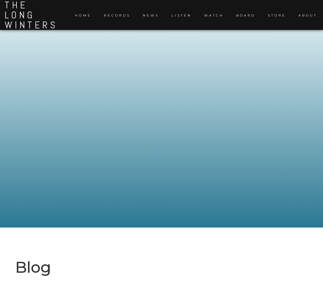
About (307, 15)
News (151, 15)
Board (245, 15)
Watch (214, 15)
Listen (181, 15)
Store (277, 15)
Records (117, 15)
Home (83, 15)
